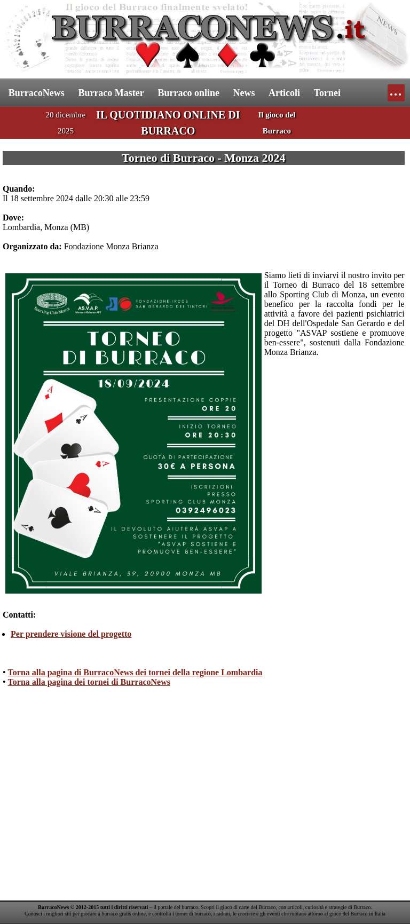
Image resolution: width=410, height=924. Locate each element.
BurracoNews (37, 93)
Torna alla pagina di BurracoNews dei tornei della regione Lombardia (135, 672)
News (244, 93)
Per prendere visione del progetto (71, 633)
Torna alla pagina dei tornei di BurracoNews (89, 681)
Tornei (327, 93)
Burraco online (188, 93)
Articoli (284, 93)
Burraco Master (111, 93)
